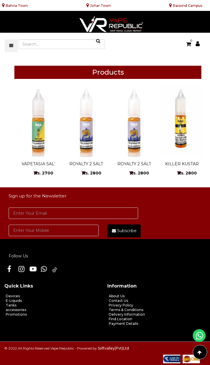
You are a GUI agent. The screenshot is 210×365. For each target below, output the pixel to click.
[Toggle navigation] (11, 45)
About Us (117, 296)
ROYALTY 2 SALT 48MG (93, 163)
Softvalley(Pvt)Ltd (113, 348)
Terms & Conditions (126, 310)
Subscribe (124, 230)
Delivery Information (127, 314)
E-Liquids (14, 300)
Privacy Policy (121, 305)
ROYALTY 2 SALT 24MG (140, 163)
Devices (13, 296)
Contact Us (118, 300)
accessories (16, 310)
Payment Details (123, 323)
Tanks (11, 305)
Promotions (16, 314)
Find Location (120, 319)
